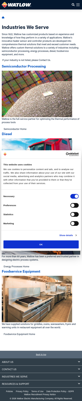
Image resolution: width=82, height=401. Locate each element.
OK (41, 244)
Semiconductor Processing (24, 66)
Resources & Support (41, 383)
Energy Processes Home (16, 266)
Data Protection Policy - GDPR (60, 391)
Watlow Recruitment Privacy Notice (40, 394)
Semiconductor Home (15, 128)
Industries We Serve (41, 376)
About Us (41, 361)
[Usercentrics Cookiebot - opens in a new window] (66, 154)
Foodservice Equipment (21, 271)
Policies (9, 391)
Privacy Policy (22, 391)
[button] (73, 5)
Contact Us (41, 369)
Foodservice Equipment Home (19, 334)
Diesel (7, 133)
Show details (66, 235)
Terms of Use (37, 391)
